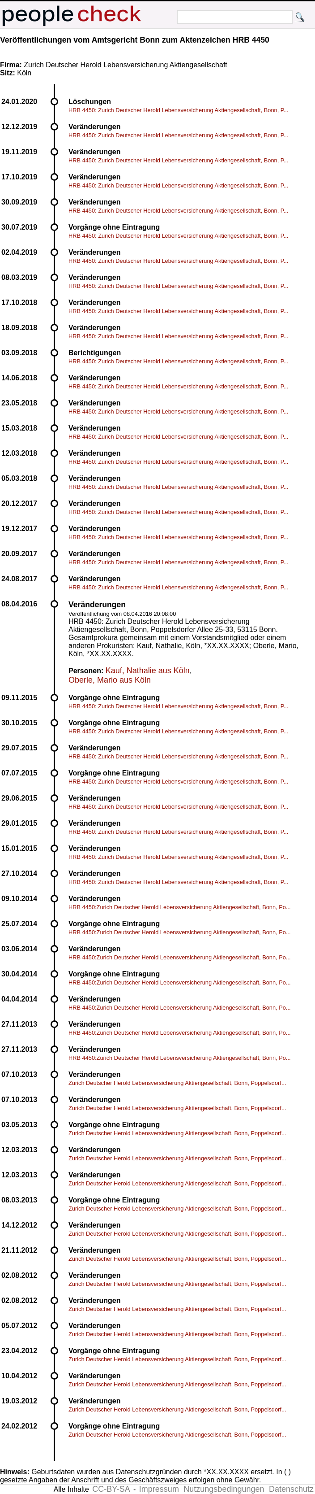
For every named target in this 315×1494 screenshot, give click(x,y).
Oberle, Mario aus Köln (109, 679)
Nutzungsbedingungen (223, 1489)
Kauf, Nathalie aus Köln (148, 670)
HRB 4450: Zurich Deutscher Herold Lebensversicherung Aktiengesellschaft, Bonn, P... (178, 110)
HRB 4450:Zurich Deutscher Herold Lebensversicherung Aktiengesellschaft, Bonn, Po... (179, 907)
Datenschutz (291, 1489)
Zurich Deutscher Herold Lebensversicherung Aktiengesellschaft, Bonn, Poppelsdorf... (177, 1083)
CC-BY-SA (111, 1489)
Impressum (159, 1489)
